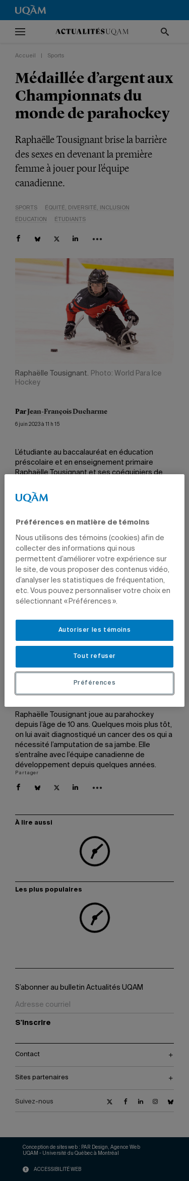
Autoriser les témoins (94, 630)
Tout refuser (94, 656)
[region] (94, 590)
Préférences (95, 683)
